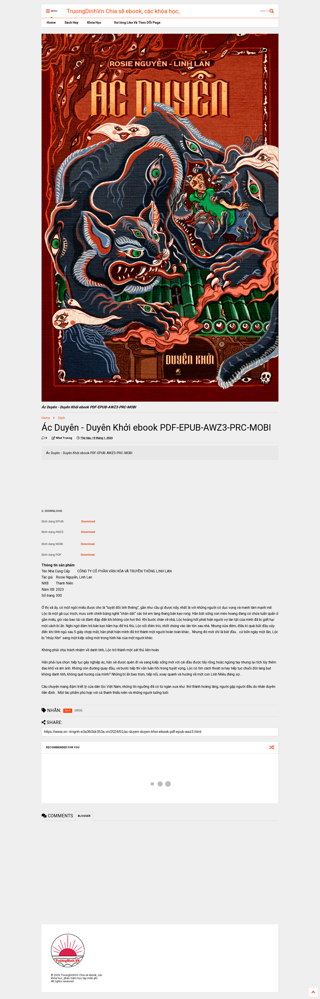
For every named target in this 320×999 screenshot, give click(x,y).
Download (88, 521)
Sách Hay (71, 22)
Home (51, 22)
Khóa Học (94, 22)
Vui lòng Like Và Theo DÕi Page (135, 22)
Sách (61, 418)
